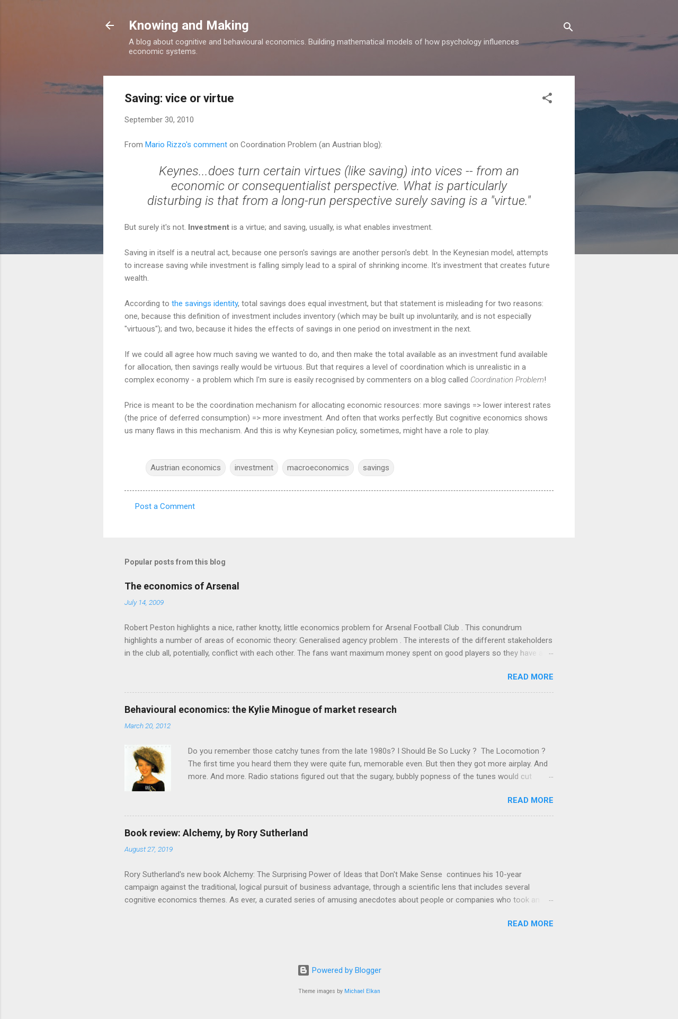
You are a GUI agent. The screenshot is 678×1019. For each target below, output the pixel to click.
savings (376, 467)
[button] (547, 100)
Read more (530, 677)
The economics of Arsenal (181, 586)
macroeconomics (318, 467)
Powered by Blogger (339, 970)
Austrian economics (185, 467)
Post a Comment (165, 506)
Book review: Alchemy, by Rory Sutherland (216, 832)
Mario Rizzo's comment (186, 144)
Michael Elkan (362, 991)
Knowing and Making (189, 25)
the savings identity (205, 303)
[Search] (568, 29)
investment (254, 467)
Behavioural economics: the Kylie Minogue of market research (260, 709)
